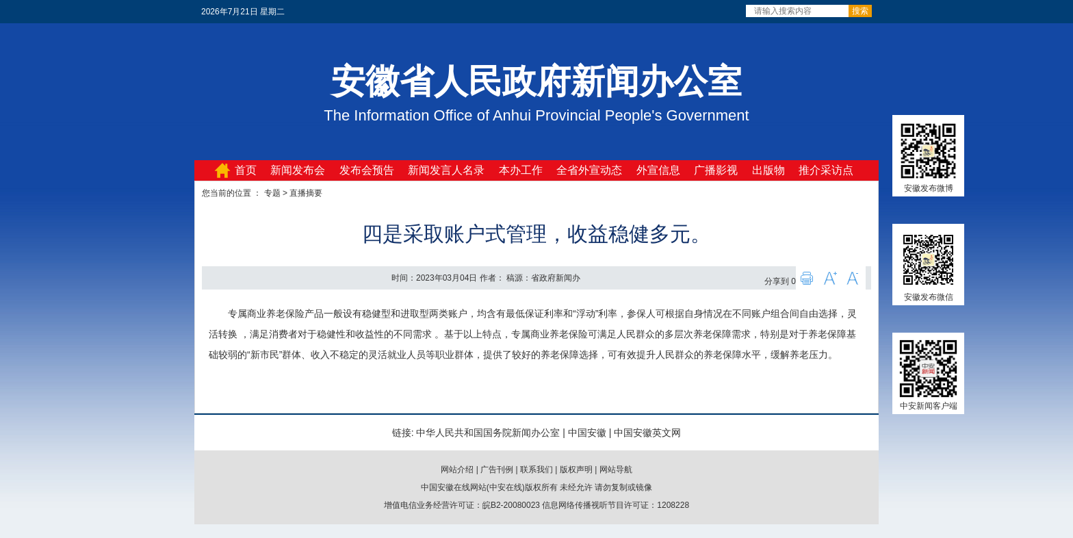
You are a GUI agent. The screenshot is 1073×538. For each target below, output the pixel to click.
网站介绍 (457, 469)
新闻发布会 (297, 170)
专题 (272, 193)
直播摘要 (305, 193)
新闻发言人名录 (446, 170)
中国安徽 (587, 432)
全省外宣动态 (589, 170)
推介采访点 (826, 170)
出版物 (768, 170)
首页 (246, 170)
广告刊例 (496, 469)
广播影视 (716, 170)
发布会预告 (366, 170)
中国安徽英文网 (647, 432)
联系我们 (536, 469)
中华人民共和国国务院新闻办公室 (488, 432)
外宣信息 (658, 170)
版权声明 (576, 469)
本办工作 (521, 170)
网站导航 (615, 469)
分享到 (776, 281)
